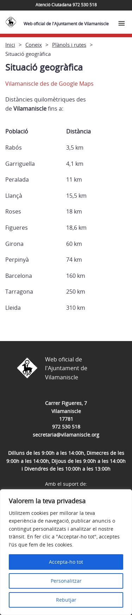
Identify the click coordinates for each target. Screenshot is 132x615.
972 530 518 (66, 426)
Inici (10, 44)
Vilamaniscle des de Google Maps (49, 83)
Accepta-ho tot (66, 561)
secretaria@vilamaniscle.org (66, 434)
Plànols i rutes (69, 44)
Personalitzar (66, 580)
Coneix (33, 44)
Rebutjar (66, 599)
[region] (66, 552)
